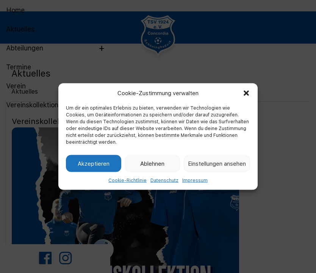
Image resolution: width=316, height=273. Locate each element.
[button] (246, 93)
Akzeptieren (94, 163)
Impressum (195, 180)
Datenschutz (164, 180)
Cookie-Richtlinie (127, 180)
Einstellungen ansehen (217, 163)
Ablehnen (152, 163)
